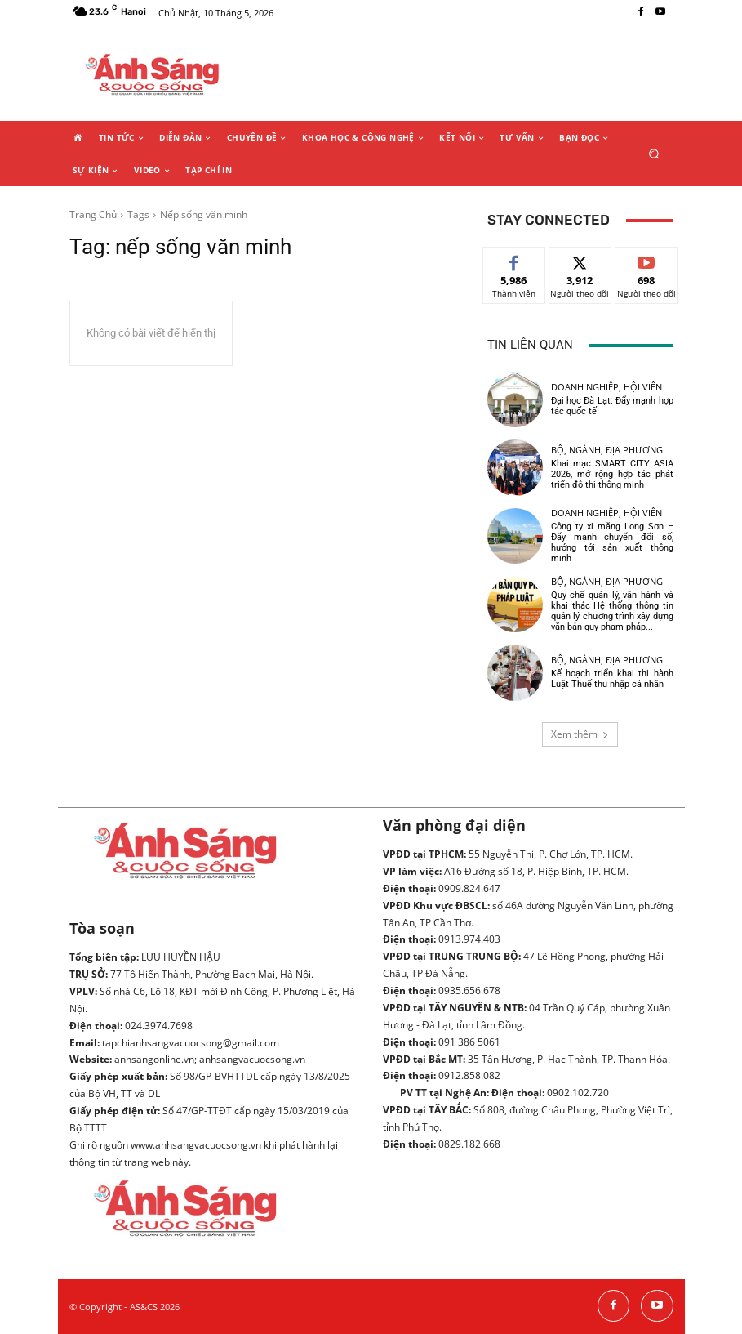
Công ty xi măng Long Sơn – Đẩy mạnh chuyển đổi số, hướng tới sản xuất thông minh (612, 542)
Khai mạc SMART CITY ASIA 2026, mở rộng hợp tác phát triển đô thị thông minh (612, 474)
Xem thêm (580, 734)
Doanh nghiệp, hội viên (606, 386)
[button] (653, 153)
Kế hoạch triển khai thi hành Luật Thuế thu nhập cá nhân (612, 678)
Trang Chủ (93, 214)
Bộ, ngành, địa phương (607, 449)
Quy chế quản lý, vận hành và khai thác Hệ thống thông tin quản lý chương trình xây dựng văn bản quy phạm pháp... (612, 611)
